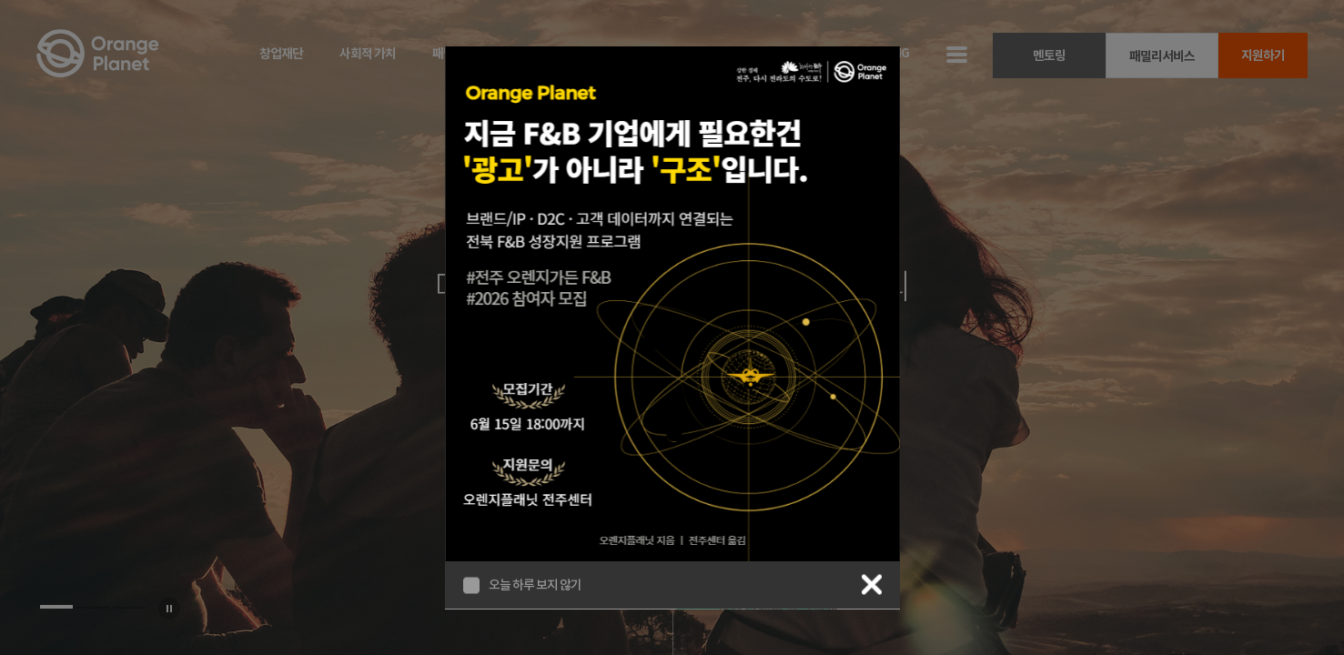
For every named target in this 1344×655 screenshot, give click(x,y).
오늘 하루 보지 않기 (535, 585)
